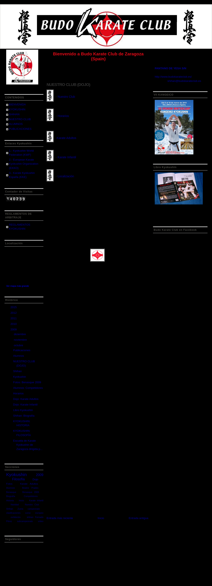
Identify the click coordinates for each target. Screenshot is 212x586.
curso (28, 513)
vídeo (40, 521)
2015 (14, 307)
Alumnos (18, 355)
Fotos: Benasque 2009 (27, 382)
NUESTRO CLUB (20, 119)
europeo (39, 513)
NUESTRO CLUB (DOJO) (68, 84)
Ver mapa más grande (17, 286)
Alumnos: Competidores (28, 387)
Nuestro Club (32, 504)
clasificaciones (13, 513)
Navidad (15, 504)
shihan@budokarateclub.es (184, 81)
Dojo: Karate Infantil (25, 404)
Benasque (11, 492)
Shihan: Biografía (23, 415)
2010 (14, 324)
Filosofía (18, 479)
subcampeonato (25, 521)
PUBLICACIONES (20, 128)
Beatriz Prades (30, 488)
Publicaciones (21, 350)
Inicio (21, 500)
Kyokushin (19, 376)
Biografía (10, 496)
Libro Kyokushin (23, 410)
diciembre (20, 334)
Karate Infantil (36, 500)
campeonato (34, 509)
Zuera (20, 509)
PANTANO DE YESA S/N (170, 68)
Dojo (35, 479)
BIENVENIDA (17, 104)
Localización (66, 176)
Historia (10, 500)
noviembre (21, 339)
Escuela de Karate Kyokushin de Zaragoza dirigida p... (27, 445)
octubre (19, 345)
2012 (14, 312)
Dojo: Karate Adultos (25, 399)
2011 (14, 318)
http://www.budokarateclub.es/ (173, 76)
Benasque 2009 (30, 492)
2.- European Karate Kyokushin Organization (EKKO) (23, 164)
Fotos (9, 483)
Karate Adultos (29, 483)
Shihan (17, 371)
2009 (14, 329)
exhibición (16, 517)
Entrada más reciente (60, 518)
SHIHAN (14, 114)
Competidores (31, 496)
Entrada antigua (138, 518)
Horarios (18, 393)
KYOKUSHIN (17, 109)
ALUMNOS (16, 124)
